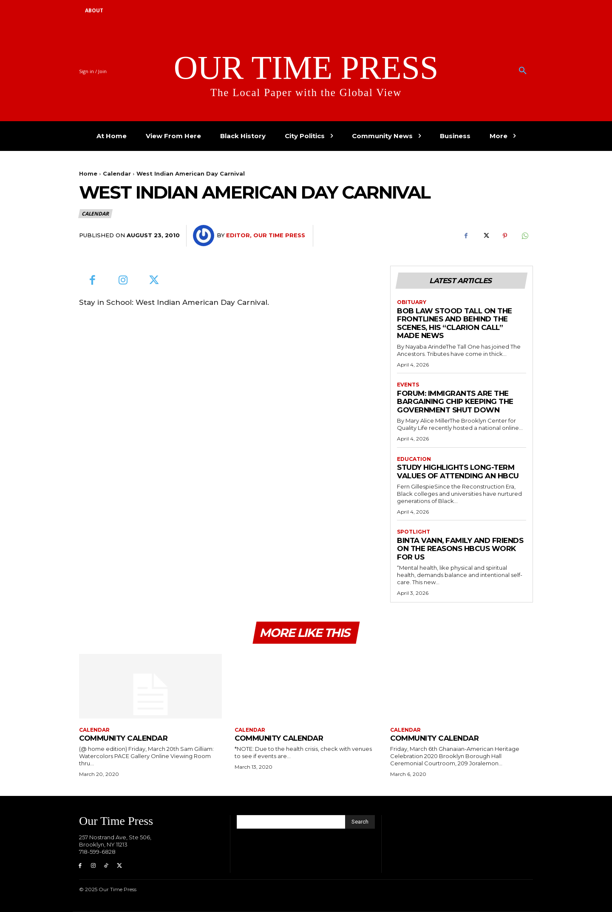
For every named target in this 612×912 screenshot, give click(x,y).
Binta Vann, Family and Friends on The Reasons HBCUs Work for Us (460, 548)
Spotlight (413, 532)
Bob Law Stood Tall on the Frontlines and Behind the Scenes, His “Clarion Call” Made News (454, 323)
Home (88, 173)
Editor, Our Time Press (265, 235)
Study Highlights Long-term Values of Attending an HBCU (458, 471)
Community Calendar (123, 738)
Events (408, 385)
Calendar (117, 173)
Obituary (411, 302)
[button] (523, 71)
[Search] (360, 822)
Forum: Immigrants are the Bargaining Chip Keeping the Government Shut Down (455, 401)
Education (414, 459)
